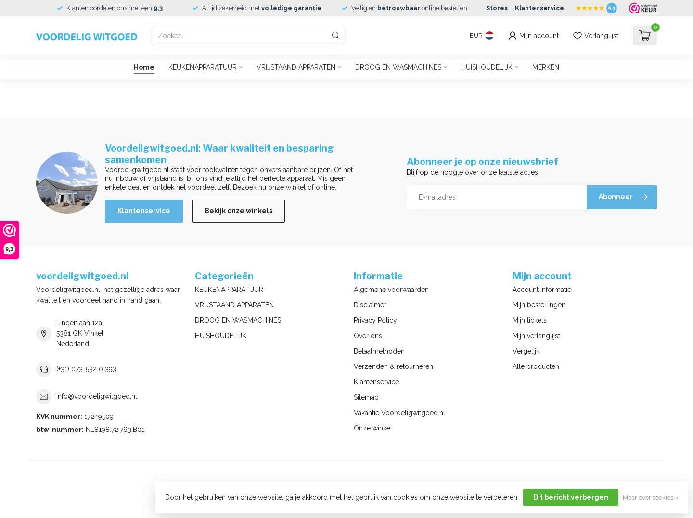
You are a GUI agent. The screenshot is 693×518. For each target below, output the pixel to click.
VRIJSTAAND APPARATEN (296, 67)
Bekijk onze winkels (238, 211)
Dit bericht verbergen (570, 497)
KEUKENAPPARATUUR (202, 67)
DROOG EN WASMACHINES (398, 67)
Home (144, 67)
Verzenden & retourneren (393, 366)
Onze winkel (373, 428)
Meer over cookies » (651, 497)
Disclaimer (370, 305)
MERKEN (545, 67)
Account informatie (542, 289)
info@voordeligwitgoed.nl (96, 396)
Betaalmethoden (379, 351)
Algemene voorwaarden (391, 289)
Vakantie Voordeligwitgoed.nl (399, 413)
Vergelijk (526, 351)
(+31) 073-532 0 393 (86, 369)
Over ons (368, 336)
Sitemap (366, 397)
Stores (497, 8)
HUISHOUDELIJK (487, 67)
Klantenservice (539, 8)
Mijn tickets (530, 320)
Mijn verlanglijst (536, 336)
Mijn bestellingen (539, 305)
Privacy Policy (375, 320)
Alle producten (536, 366)
